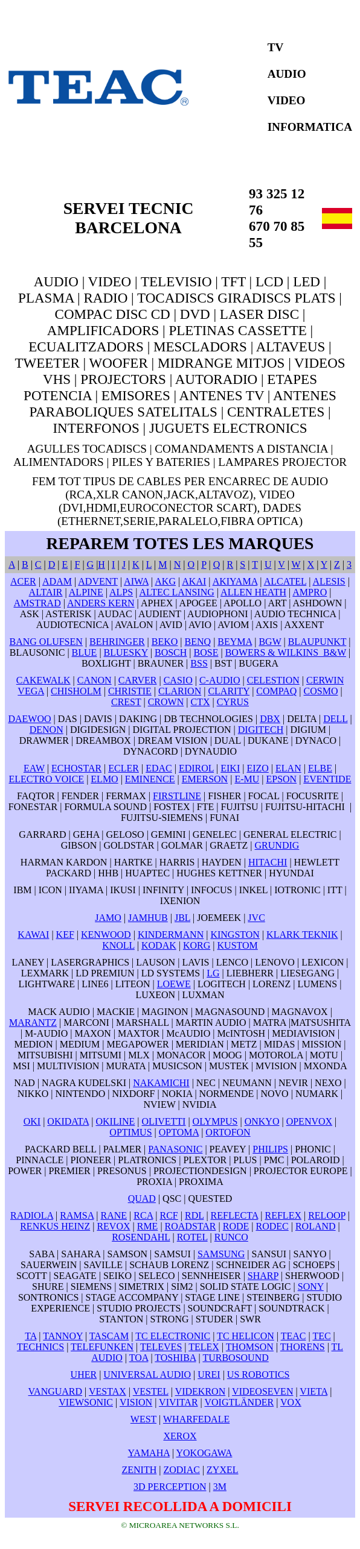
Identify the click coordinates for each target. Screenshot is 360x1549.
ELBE (320, 768)
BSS (198, 663)
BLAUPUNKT (317, 641)
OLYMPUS (215, 1121)
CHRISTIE (130, 691)
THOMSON (250, 1347)
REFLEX (283, 1215)
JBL (182, 918)
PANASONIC (175, 1149)
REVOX (113, 1226)
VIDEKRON (200, 1391)
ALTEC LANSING (176, 592)
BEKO (165, 641)
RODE (236, 1226)
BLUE (84, 652)
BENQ (198, 641)
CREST (126, 702)
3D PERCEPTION (169, 1486)
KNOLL (118, 945)
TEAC (293, 1336)
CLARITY (228, 691)
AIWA (136, 581)
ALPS (121, 592)
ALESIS (328, 581)
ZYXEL (222, 1470)
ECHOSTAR (76, 768)
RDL (194, 1215)
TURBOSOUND (235, 1358)
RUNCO (231, 1237)
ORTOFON (227, 1132)
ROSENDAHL (141, 1237)
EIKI (230, 768)
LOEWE (174, 984)
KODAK (158, 945)
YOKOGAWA (204, 1453)
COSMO (321, 691)
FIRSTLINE (177, 796)
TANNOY (63, 1336)
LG (213, 973)
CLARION (179, 691)
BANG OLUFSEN (45, 641)
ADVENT (97, 581)
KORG (196, 945)
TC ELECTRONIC (172, 1336)
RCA (143, 1215)
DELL (335, 719)
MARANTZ (33, 1022)
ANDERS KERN (101, 603)
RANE (114, 1215)
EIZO (257, 768)
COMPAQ (276, 691)
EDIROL (196, 768)
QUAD (142, 1198)
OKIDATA (68, 1121)
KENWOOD (106, 934)
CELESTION (273, 680)
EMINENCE (150, 779)
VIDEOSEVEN (262, 1391)
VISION (136, 1402)
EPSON (281, 779)
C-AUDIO (219, 680)
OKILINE (115, 1121)
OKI (32, 1121)
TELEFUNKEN (102, 1347)
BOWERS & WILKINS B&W (285, 652)
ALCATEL (285, 581)
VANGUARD (55, 1391)
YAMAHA (149, 1453)
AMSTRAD (36, 603)
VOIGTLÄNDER (239, 1402)
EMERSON (205, 779)
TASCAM (109, 1336)
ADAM (57, 581)
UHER (84, 1374)
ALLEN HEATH (253, 592)
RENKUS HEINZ (55, 1226)
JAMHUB (148, 918)
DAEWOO (29, 719)
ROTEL (192, 1237)
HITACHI (267, 862)
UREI (209, 1374)
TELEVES (161, 1347)
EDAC (159, 768)
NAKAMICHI (161, 1083)
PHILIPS (270, 1149)
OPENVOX (309, 1121)
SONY (311, 1286)
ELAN (288, 768)
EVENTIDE (327, 779)
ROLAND (315, 1226)
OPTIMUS (130, 1132)
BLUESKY (126, 652)
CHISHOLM (76, 691)
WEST (143, 1419)
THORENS (302, 1347)
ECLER (123, 768)
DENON (46, 729)
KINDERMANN (171, 934)
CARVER (137, 680)
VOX (290, 1402)
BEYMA (234, 641)
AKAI (194, 581)
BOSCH (171, 652)
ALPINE (86, 592)
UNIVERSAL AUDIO (147, 1374)
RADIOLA (31, 1215)
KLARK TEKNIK (302, 934)
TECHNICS (40, 1347)
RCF (169, 1215)
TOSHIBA (175, 1358)
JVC (256, 918)
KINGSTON (234, 934)
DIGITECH (261, 729)
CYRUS (233, 702)
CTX (200, 702)
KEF (65, 934)
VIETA (313, 1391)
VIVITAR (178, 1402)
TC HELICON (245, 1336)
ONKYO (262, 1121)
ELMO (104, 779)
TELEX (203, 1347)
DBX (270, 719)
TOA (139, 1358)
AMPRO (309, 592)
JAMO (108, 918)
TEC (321, 1336)
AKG (165, 581)
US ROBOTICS (258, 1374)
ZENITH (138, 1470)
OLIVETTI (164, 1121)
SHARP (263, 1276)
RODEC (272, 1226)
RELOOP (327, 1215)
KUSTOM (237, 945)
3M (220, 1486)
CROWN (166, 702)
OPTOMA (179, 1132)
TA (30, 1336)
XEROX (179, 1436)
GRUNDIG (277, 845)
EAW (34, 768)
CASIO (178, 680)
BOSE (206, 652)
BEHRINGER (117, 641)
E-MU (246, 779)
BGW (270, 641)
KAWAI (33, 934)
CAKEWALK (43, 680)
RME (147, 1226)
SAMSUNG (221, 1254)
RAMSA (77, 1215)
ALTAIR (46, 592)
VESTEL (151, 1391)
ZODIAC (181, 1470)
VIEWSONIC (86, 1402)
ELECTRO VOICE (47, 779)
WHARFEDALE (196, 1419)
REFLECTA (235, 1215)
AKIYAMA (235, 581)
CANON (94, 680)
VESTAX (107, 1391)
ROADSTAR (190, 1226)
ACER (23, 581)
